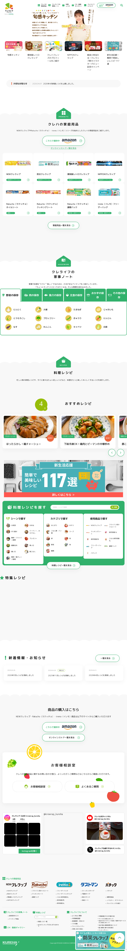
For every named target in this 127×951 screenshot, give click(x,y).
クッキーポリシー (104, 930)
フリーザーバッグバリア (64, 894)
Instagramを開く (29, 851)
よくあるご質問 (77, 915)
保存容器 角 (60, 900)
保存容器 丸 (60, 903)
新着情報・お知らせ (78, 921)
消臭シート (85, 900)
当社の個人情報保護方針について (108, 925)
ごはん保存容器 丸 (62, 897)
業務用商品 (110, 897)
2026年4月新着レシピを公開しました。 (53, 83)
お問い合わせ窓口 (77, 929)
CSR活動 (75, 923)
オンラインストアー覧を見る (63, 148)
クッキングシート (37, 894)
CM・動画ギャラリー (78, 5)
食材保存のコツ (14, 915)
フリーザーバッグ (62, 891)
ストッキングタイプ (88, 891)
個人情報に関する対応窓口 (106, 927)
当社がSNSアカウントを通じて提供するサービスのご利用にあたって (112, 921)
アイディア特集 (14, 919)
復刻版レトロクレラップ (14, 897)
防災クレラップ (12, 894)
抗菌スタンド (86, 897)
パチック (109, 891)
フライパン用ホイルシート (40, 891)
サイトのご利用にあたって (106, 919)
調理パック (35, 897)
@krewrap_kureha (53, 814)
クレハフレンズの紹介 (113, 903)
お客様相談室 (76, 918)
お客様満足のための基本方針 (107, 916)
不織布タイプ (86, 894)
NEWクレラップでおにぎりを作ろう (48, 925)
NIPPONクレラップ (13, 900)
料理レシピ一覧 (42, 921)
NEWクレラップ (12, 891)
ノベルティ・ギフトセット (115, 900)
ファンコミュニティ (78, 926)
